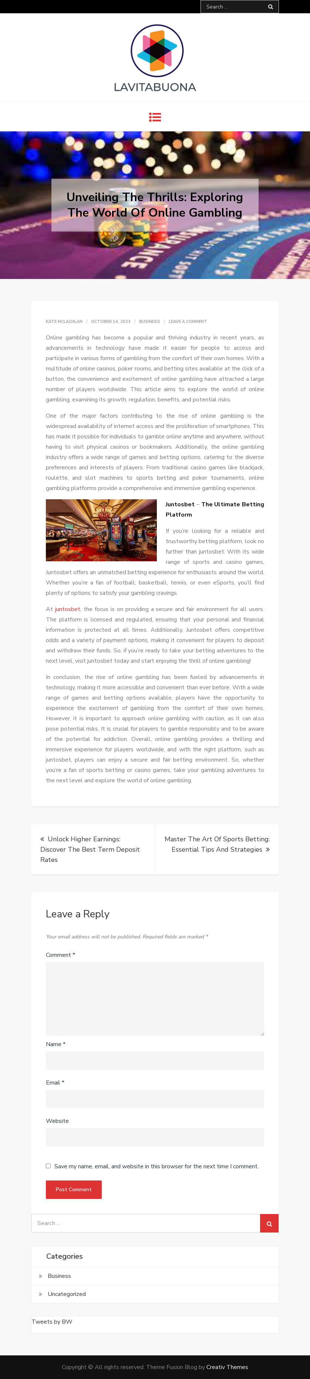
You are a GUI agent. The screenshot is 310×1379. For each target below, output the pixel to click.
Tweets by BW (52, 1322)
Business (149, 321)
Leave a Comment (188, 321)
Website (57, 1121)
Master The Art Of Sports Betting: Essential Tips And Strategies (217, 844)
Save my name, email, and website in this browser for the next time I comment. (156, 1166)
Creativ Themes (227, 1367)
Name (55, 1044)
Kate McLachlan (64, 321)
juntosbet (67, 609)
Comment (60, 955)
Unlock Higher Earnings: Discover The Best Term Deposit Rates (90, 849)
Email (55, 1083)
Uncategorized (67, 1294)
